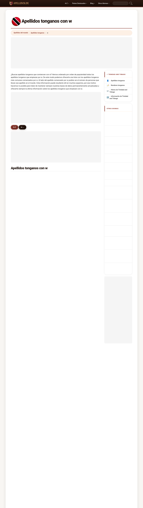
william (50, 251)
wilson (49, 176)
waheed (50, 306)
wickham (81, 208)
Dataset (90, 477)
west (80, 219)
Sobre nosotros (56, 477)
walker (80, 176)
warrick (50, 224)
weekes (50, 186)
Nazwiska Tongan (118, 145)
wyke (80, 338)
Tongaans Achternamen (116, 150)
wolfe (19, 262)
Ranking (69, 477)
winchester (82, 203)
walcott (19, 181)
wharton (81, 214)
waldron (81, 186)
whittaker (81, 289)
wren (18, 349)
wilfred (50, 327)
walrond (20, 289)
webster (20, 219)
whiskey (81, 246)
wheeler (20, 235)
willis (49, 311)
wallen (49, 262)
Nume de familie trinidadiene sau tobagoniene (117, 186)
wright (49, 192)
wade (19, 251)
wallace (50, 181)
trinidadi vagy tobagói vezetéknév (119, 178)
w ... (24, 127)
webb (49, 208)
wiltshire (20, 214)
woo (48, 284)
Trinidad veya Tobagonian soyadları (118, 200)
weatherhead (52, 333)
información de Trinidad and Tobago (119, 97)
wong (19, 208)
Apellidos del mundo (21, 33)
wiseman (81, 257)
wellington (51, 197)
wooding (50, 344)
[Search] (120, 3)
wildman (20, 273)
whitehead (82, 344)
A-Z (66, 3)
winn (18, 355)
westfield (50, 289)
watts (80, 241)
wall (18, 279)
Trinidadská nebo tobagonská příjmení (118, 157)
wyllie (19, 284)
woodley (81, 230)
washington (51, 246)
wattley (80, 268)
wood (19, 268)
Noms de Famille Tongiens (117, 122)
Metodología (42, 477)
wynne (19, 322)
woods (80, 192)
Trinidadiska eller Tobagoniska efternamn (119, 193)
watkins (50, 273)
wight (80, 251)
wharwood (21, 224)
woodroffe (82, 300)
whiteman (51, 230)
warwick (50, 322)
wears (80, 349)
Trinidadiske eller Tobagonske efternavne (119, 163)
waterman (51, 241)
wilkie (80, 322)
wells (19, 197)
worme (50, 317)
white (19, 192)
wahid (19, 327)
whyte (80, 284)
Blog (91, 3)
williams (20, 176)
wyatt (80, 295)
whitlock (81, 327)
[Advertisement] (71, 52)
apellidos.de (71, 468)
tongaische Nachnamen (120, 127)
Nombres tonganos (118, 85)
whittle (50, 349)
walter (80, 317)
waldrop (81, 311)
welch (49, 219)
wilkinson (51, 214)
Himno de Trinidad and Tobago (118, 91)
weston (50, 235)
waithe (19, 241)
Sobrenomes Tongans (120, 141)
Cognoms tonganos (120, 136)
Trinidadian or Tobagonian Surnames (119, 115)
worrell (50, 203)
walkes (80, 306)
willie (80, 273)
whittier (50, 279)
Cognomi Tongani (118, 131)
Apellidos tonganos (37, 33)
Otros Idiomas (103, 3)
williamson (21, 246)
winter (19, 230)
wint (18, 257)
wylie (49, 300)
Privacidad (101, 477)
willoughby (21, 311)
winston (20, 317)
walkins (20, 306)
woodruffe (51, 295)
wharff (49, 338)
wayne (80, 333)
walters (81, 181)
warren (80, 224)
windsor (20, 295)
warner (19, 186)
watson (19, 203)
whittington (21, 344)
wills (79, 235)
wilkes (49, 268)
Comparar (80, 477)
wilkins (19, 338)
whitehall (81, 279)
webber (19, 333)
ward (80, 197)
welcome (20, 300)
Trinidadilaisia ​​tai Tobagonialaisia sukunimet (118, 171)
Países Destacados (78, 3)
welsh (80, 262)
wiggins (50, 257)
